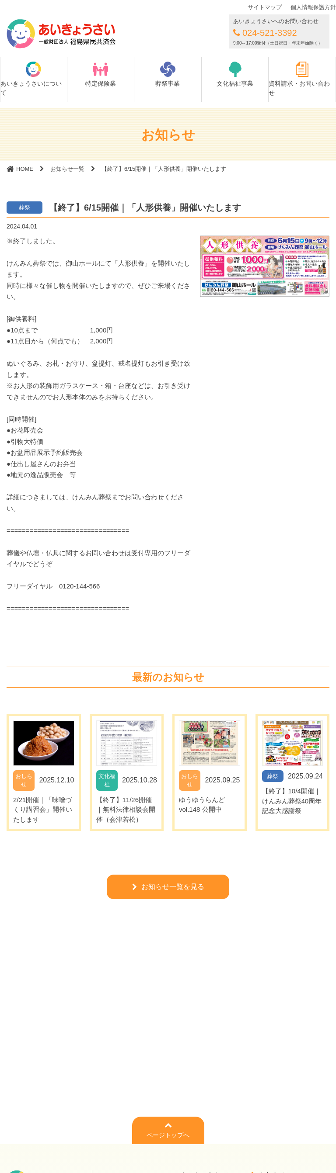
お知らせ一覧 (67, 169)
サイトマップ (265, 7)
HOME (24, 169)
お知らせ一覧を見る (172, 886)
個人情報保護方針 (313, 7)
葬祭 (24, 207)
